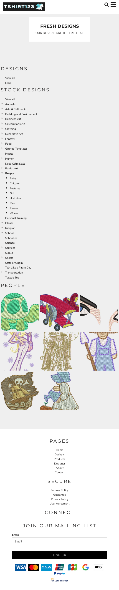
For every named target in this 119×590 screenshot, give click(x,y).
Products (59, 459)
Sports (9, 258)
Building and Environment (21, 114)
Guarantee (59, 495)
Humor (9, 159)
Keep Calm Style (15, 164)
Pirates (14, 208)
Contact (59, 472)
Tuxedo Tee (12, 277)
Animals (10, 104)
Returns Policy (59, 490)
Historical (16, 198)
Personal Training (16, 218)
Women (14, 213)
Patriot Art (11, 168)
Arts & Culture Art (16, 109)
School (9, 233)
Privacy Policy (59, 499)
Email (15, 535)
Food (8, 144)
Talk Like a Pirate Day (18, 267)
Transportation (14, 272)
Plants (9, 223)
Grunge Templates (16, 149)
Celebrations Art (15, 124)
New (8, 83)
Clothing (10, 129)
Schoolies (11, 238)
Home (59, 450)
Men (12, 203)
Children (15, 183)
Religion (10, 228)
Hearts (9, 154)
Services (10, 248)
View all (10, 78)
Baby (13, 178)
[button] (106, 4)
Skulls (9, 253)
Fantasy (10, 139)
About (59, 468)
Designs (60, 454)
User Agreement (59, 503)
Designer (59, 463)
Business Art (13, 119)
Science (10, 243)
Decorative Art (14, 134)
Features (15, 188)
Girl (12, 193)
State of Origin (14, 263)
